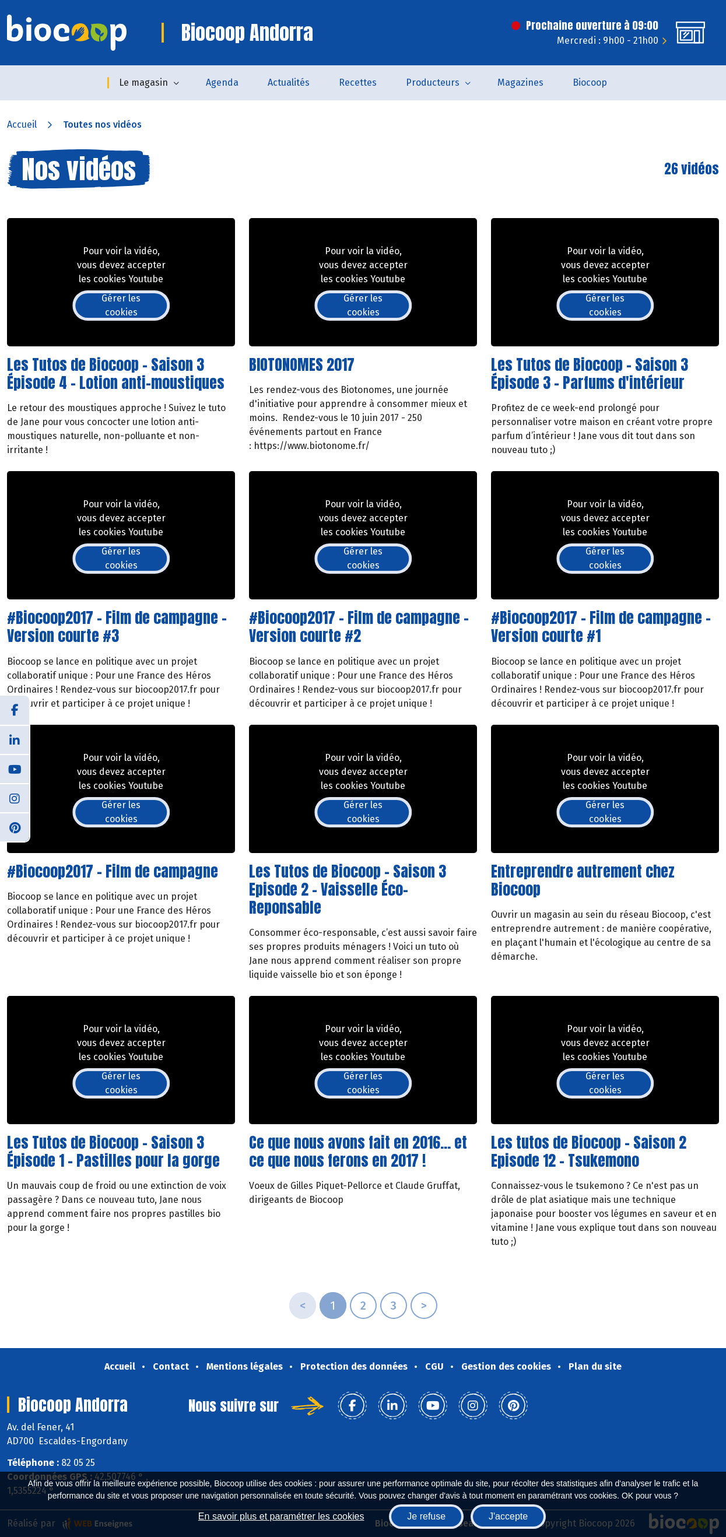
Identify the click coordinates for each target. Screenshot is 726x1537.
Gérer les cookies (121, 305)
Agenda (222, 82)
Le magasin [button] (143, 82)
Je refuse (426, 1516)
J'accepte (508, 1516)
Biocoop (590, 82)
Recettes (358, 82)
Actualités (289, 82)
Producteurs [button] (433, 82)
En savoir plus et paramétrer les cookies (281, 1516)
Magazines (520, 82)
